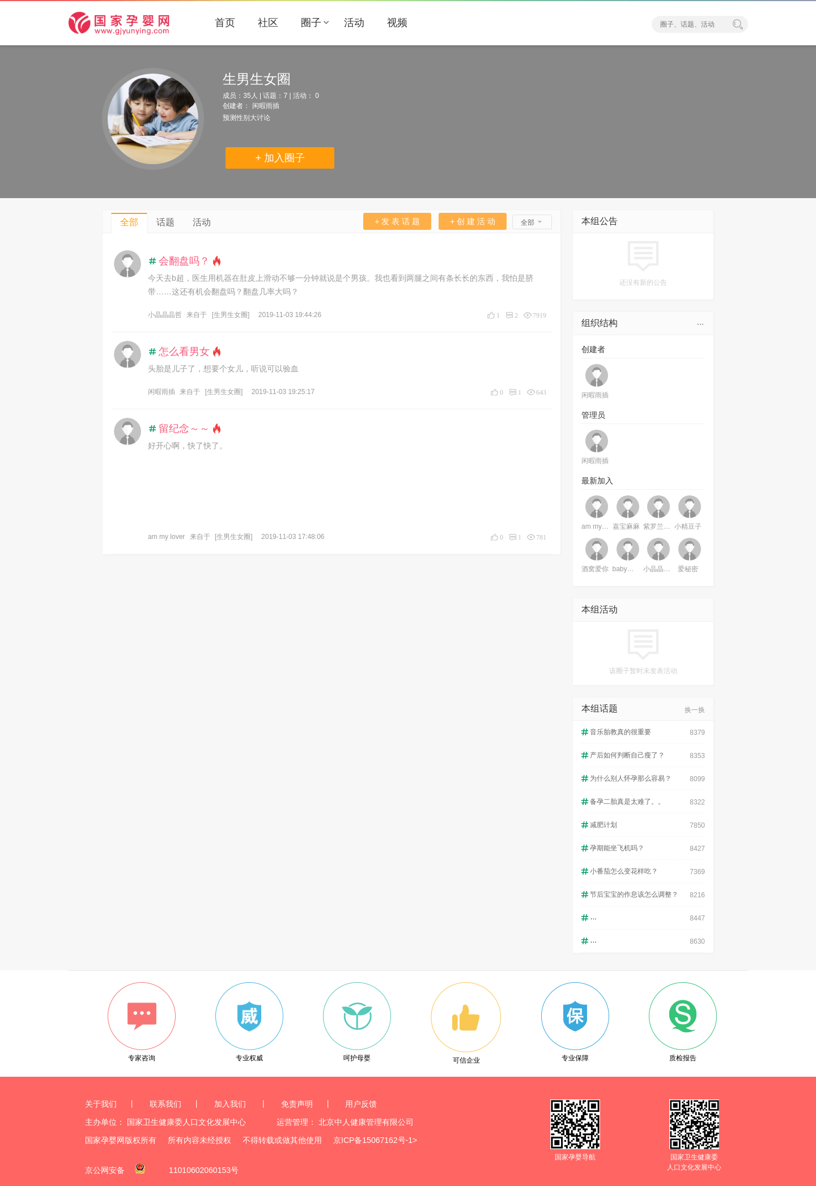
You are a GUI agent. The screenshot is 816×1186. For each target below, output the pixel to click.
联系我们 (165, 1103)
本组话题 (599, 708)
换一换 (695, 710)
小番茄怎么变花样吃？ (624, 871)
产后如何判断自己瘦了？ (627, 755)
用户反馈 (361, 1103)
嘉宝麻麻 (626, 526)
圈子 (311, 22)
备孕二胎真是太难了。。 (627, 802)
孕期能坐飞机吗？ (617, 848)
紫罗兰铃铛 (657, 526)
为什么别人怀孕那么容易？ (631, 778)
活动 (354, 22)
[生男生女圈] (231, 314)
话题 (165, 222)
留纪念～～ (184, 427)
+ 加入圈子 (280, 158)
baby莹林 (626, 569)
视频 (397, 22)
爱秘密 (688, 569)
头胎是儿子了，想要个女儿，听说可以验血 (223, 367)
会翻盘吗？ (184, 260)
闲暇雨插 (265, 106)
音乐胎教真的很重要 (620, 732)
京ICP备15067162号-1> (375, 1140)
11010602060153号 (204, 1170)
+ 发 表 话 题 (397, 221)
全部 (129, 222)
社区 (268, 22)
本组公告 (599, 221)
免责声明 (297, 1103)
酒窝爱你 (595, 569)
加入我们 (231, 1103)
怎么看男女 (184, 350)
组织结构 (599, 323)
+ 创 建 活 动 (472, 221)
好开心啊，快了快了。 (187, 444)
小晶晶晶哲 (165, 314)
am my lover (166, 536)
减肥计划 (603, 825)
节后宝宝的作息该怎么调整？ (634, 894)
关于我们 (101, 1103)
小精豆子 (688, 526)
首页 (225, 22)
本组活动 (599, 609)
